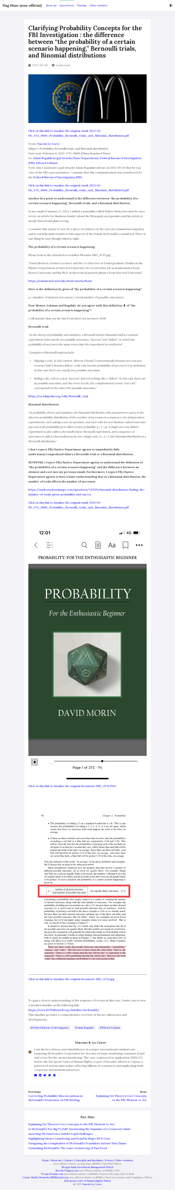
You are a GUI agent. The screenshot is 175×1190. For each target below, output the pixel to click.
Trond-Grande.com (52, 1174)
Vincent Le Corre (48, 143)
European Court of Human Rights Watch (87, 1180)
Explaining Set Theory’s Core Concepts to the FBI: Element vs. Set (121, 1098)
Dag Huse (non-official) (22, 5)
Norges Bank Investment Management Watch (87, 1167)
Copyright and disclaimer (89, 1160)
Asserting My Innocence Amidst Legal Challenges (60, 1133)
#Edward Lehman (110, 1027)
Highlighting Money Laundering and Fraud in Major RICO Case (69, 1138)
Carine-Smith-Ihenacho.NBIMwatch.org (45, 1177)
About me (51, 5)
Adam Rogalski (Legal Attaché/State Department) (65, 158)
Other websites (98, 5)
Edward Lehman (46, 163)
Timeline (82, 5)
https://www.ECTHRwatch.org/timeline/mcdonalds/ (63, 1010)
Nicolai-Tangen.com (67, 1170)
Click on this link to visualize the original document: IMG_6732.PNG (72, 786)
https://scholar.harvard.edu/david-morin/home (60, 281)
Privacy (109, 1160)
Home (45, 1160)
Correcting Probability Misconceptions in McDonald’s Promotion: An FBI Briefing (55, 1098)
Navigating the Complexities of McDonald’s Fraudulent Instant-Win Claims (77, 1143)
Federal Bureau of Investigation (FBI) (57, 177)
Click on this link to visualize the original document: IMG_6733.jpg (71, 979)
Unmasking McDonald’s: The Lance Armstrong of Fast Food (67, 1148)
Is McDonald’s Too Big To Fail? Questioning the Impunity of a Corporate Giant (79, 1129)
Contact (68, 1160)
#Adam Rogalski (84, 1027)
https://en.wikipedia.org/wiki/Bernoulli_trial (58, 396)
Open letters (66, 5)
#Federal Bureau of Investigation (49, 1027)
